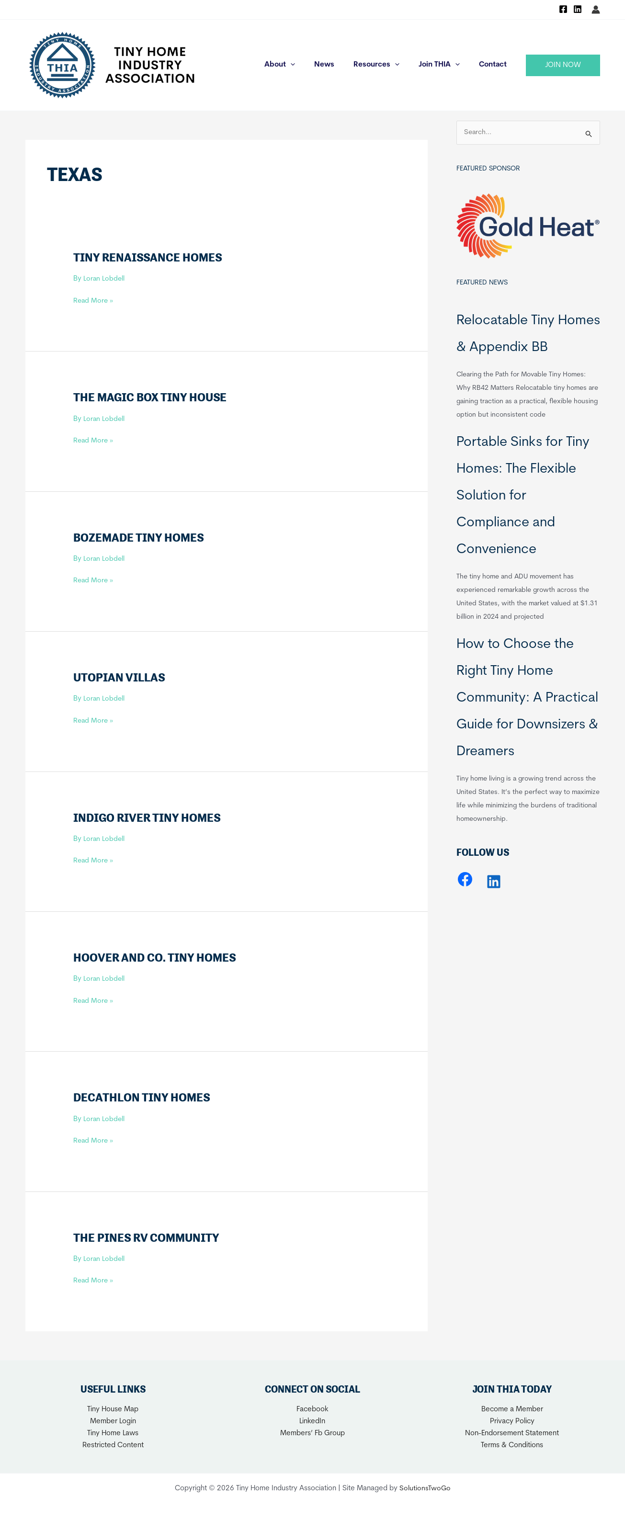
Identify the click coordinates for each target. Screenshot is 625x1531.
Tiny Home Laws (112, 1433)
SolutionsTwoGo (425, 1488)
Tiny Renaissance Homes (149, 257)
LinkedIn (312, 1421)
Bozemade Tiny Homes (140, 537)
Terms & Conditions (512, 1445)
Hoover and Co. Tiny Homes (156, 957)
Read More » (93, 301)
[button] (563, 65)
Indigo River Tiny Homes (150, 817)
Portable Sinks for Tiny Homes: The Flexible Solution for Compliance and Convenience (523, 496)
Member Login (113, 1421)
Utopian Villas (120, 677)
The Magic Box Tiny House (152, 397)
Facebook (312, 1409)
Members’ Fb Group (312, 1433)
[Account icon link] (595, 9)
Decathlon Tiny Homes (143, 1097)
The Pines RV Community (148, 1237)
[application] (312, 65)
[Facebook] (563, 9)
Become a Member (512, 1409)
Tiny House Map (112, 1409)
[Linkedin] (577, 9)
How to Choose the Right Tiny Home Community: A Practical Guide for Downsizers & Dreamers (527, 698)
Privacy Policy (512, 1421)
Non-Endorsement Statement (512, 1433)
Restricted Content (113, 1445)
